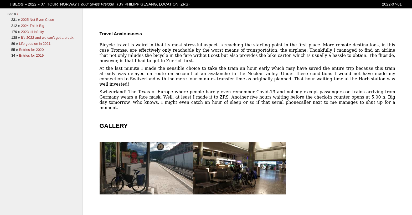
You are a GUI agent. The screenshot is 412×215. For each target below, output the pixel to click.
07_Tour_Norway (59, 4)
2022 (32, 4)
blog (17, 4)
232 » (12, 14)
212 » (16, 26)
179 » (16, 32)
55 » (15, 50)
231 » (16, 20)
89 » (15, 44)
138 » (16, 38)
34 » (15, 55)
